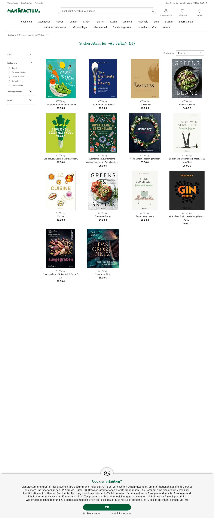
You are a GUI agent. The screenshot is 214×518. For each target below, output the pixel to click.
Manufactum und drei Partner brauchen (44, 486)
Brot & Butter (26, 3)
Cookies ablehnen (91, 513)
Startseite (12, 35)
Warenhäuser (13, 3)
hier (117, 499)
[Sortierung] (190, 53)
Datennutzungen (137, 486)
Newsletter (39, 3)
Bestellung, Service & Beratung (186, 3)
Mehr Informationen (121, 513)
